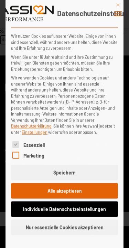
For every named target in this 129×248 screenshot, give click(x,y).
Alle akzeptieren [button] (64, 185)
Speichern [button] (64, 167)
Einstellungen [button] (34, 126)
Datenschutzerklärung (31, 120)
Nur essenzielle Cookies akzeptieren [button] (65, 222)
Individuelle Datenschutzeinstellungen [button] (64, 203)
